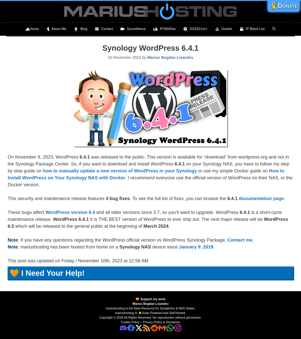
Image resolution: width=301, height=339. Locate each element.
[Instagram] (177, 327)
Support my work (152, 299)
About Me (56, 29)
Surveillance (133, 29)
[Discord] (123, 327)
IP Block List (252, 29)
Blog (80, 29)
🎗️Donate (284, 5)
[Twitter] (139, 327)
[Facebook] (131, 327)
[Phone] (154, 327)
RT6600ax (164, 29)
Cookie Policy (130, 322)
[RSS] (146, 327)
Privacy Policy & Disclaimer (161, 322)
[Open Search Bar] (274, 29)
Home (32, 29)
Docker (223, 29)
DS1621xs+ (195, 29)
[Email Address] (162, 327)
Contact (104, 29)
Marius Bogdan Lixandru (150, 303)
